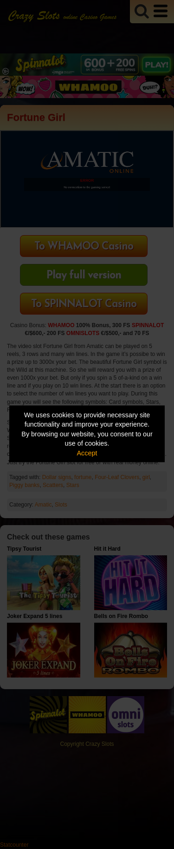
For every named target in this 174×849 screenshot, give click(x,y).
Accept (87, 452)
